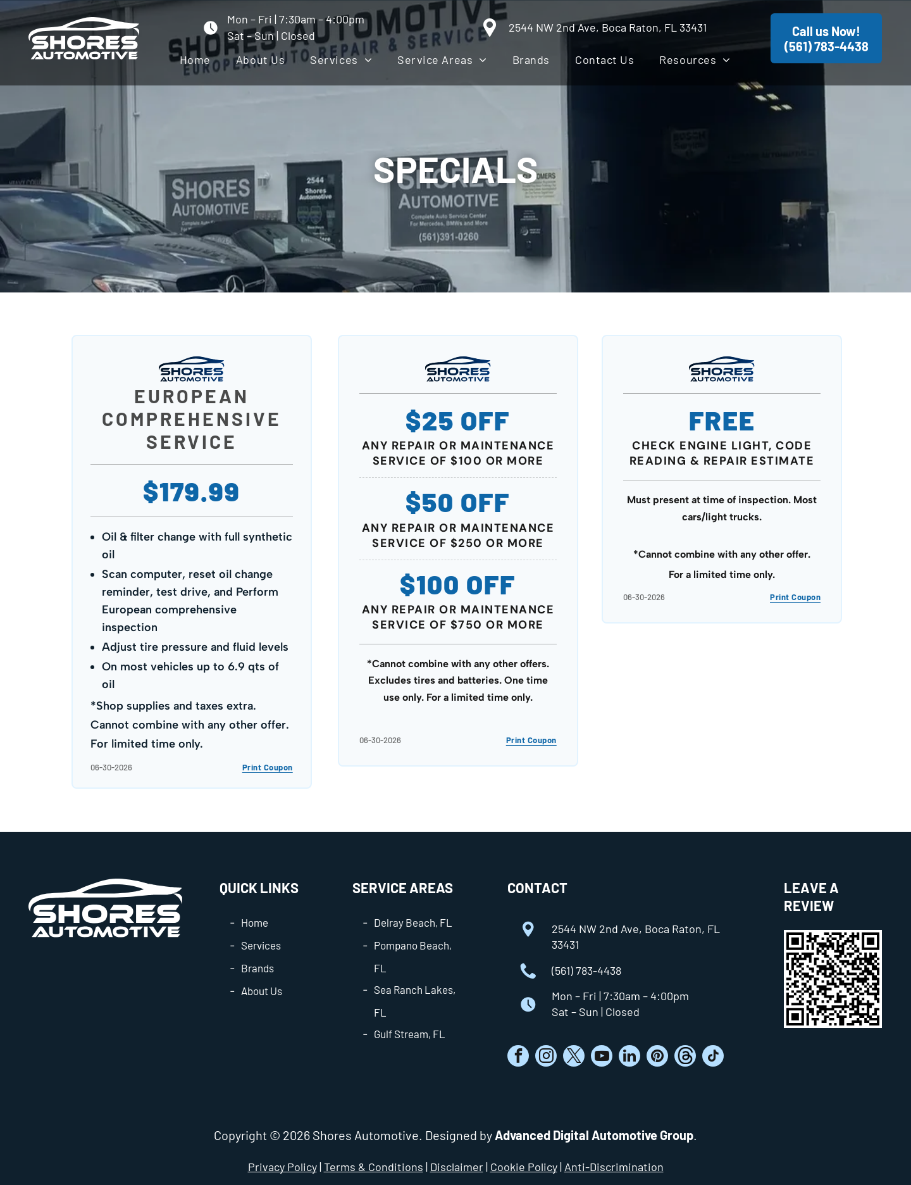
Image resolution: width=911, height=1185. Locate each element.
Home (254, 922)
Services (261, 945)
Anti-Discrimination (614, 1167)
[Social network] (685, 1057)
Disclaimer (456, 1167)
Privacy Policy (282, 1167)
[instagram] (546, 1057)
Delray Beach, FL (413, 922)
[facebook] (518, 1057)
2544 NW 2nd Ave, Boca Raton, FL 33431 (608, 27)
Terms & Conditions (373, 1167)
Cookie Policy (523, 1167)
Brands (257, 968)
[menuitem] (195, 59)
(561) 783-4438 (586, 970)
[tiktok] (713, 1057)
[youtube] (601, 1057)
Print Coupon (267, 767)
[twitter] (574, 1057)
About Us (261, 990)
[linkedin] (629, 1057)
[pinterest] (657, 1057)
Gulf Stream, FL (409, 1033)
